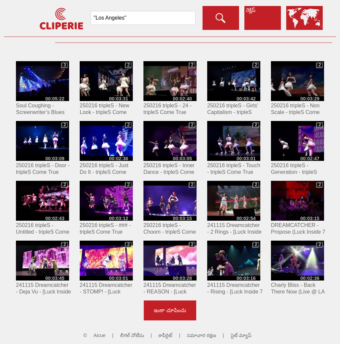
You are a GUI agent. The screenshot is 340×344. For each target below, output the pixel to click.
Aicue (100, 335)
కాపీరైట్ (165, 335)
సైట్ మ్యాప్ (241, 335)
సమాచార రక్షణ (201, 335)
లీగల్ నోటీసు (132, 335)
